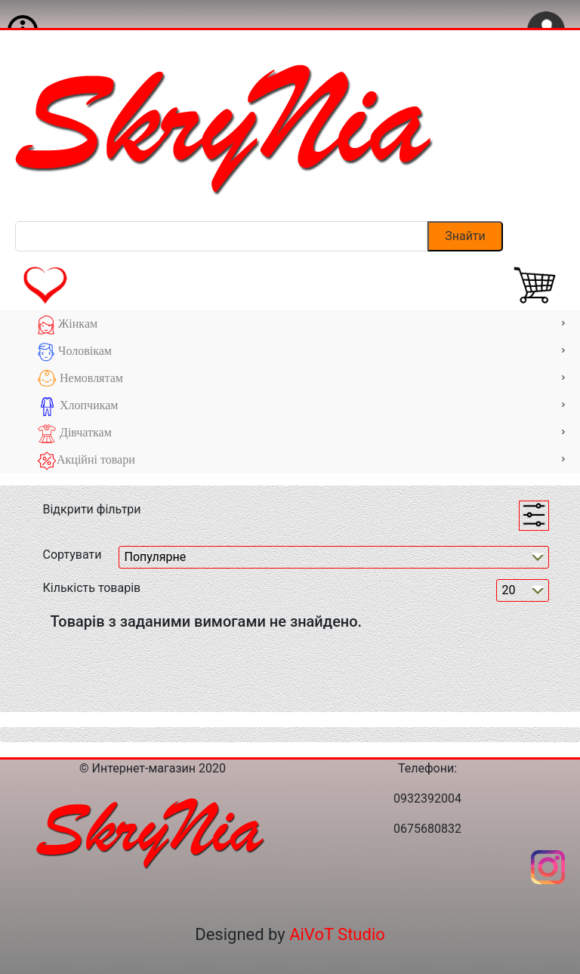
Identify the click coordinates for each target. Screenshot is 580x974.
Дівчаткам (301, 433)
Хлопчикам (301, 406)
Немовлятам (301, 379)
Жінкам (301, 325)
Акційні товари (301, 461)
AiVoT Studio (337, 934)
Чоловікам (301, 352)
